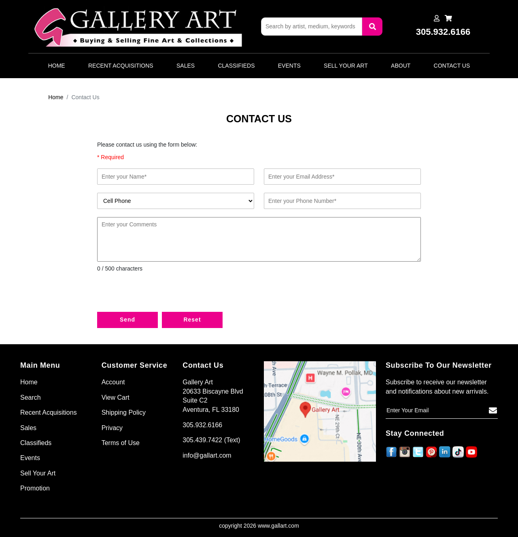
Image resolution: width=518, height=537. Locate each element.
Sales (185, 65)
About (400, 65)
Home (56, 65)
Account (113, 382)
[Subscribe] (493, 411)
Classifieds (236, 65)
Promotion (35, 488)
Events (289, 65)
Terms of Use (121, 442)
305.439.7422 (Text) (211, 440)
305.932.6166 (202, 425)
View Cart (116, 397)
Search (30, 397)
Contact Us (452, 65)
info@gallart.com (207, 455)
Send (127, 319)
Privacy (112, 427)
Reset (192, 319)
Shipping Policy (124, 412)
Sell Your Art (346, 65)
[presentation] (158, 294)
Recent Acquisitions (120, 65)
